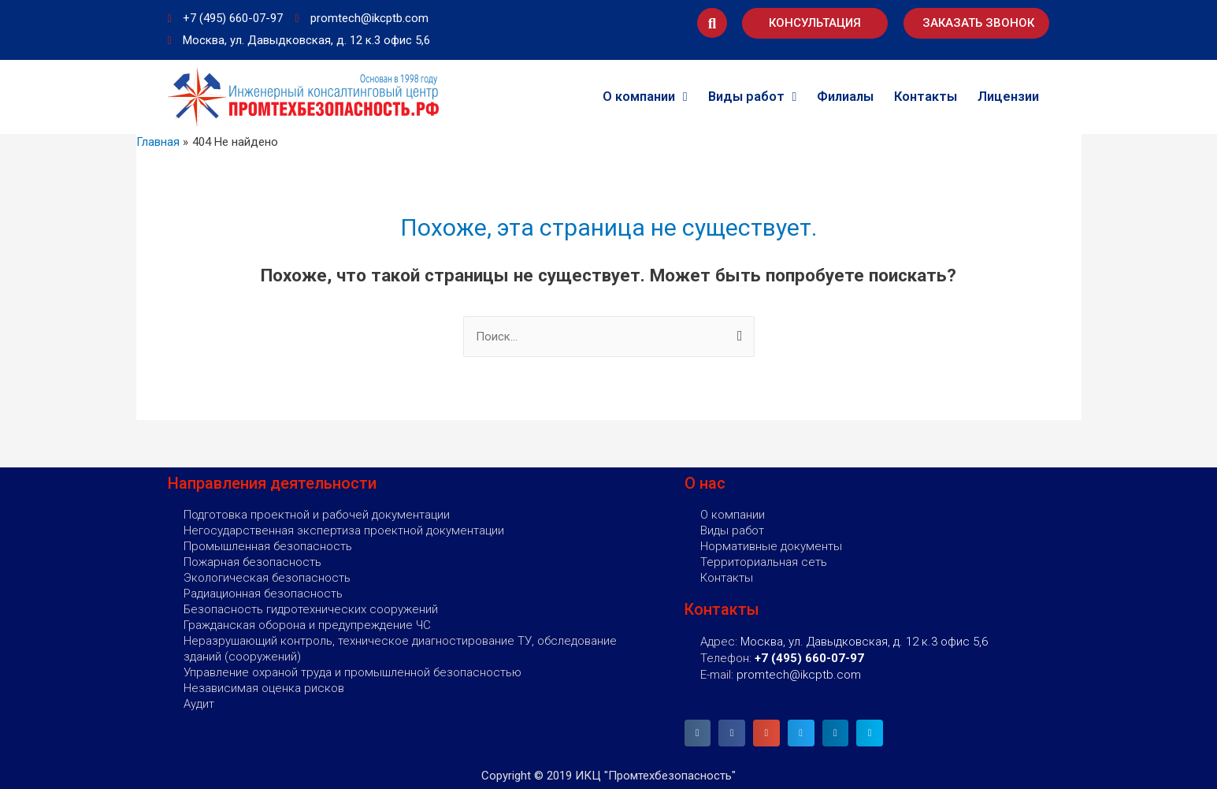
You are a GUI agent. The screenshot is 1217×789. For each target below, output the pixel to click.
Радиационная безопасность (263, 593)
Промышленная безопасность (268, 546)
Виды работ (752, 97)
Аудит (199, 704)
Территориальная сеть (763, 562)
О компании (645, 97)
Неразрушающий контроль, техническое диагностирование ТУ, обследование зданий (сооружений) (400, 649)
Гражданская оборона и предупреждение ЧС (307, 625)
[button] (815, 23)
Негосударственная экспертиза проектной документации (344, 530)
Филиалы (845, 96)
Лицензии (1008, 96)
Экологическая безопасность (267, 578)
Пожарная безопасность (252, 562)
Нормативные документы (771, 546)
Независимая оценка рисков (264, 688)
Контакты (925, 96)
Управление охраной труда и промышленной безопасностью (352, 672)
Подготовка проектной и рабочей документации (317, 515)
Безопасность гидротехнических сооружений (311, 609)
